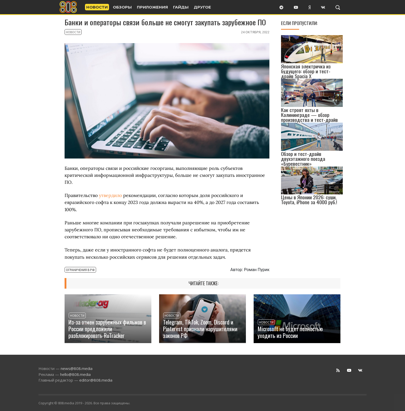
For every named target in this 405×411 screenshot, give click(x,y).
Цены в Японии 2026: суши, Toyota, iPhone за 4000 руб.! (309, 200)
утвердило (110, 195)
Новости (71, 32)
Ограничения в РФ (77, 270)
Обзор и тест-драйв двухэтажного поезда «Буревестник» (303, 158)
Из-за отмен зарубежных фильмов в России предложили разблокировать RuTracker (107, 328)
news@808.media (76, 368)
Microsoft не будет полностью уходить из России (290, 331)
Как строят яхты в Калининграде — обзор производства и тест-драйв (309, 114)
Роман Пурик (257, 269)
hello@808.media (75, 374)
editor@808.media (95, 380)
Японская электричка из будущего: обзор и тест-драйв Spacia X (306, 70)
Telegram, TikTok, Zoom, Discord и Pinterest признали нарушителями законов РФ (200, 328)
